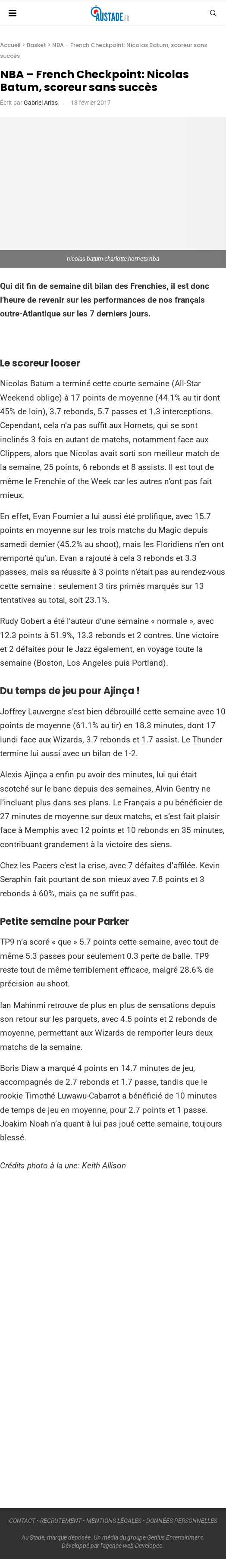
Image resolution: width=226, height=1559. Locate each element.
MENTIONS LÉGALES (113, 1520)
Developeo (149, 1545)
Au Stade (33, 1537)
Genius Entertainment (175, 1537)
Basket (36, 45)
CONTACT (22, 1520)
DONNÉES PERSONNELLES (181, 1520)
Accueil (10, 45)
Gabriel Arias (41, 102)
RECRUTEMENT (61, 1520)
